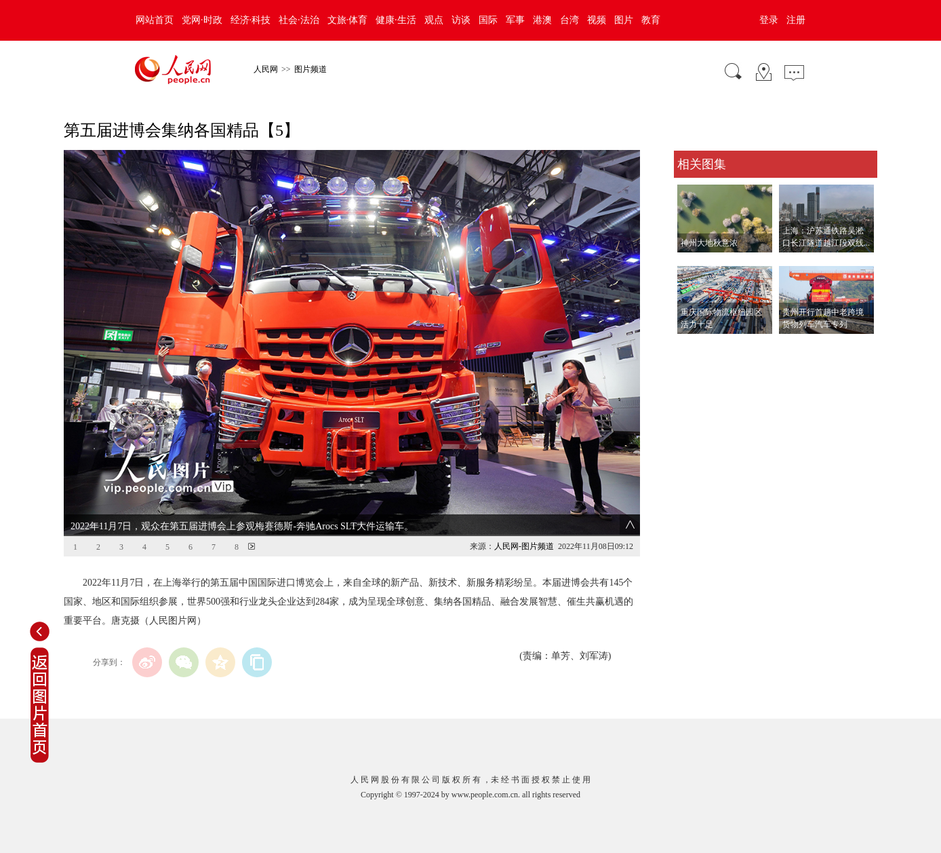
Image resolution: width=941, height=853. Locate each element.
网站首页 (155, 20)
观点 (433, 20)
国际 (488, 20)
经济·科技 (251, 20)
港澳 (542, 20)
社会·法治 (299, 20)
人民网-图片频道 (524, 546)
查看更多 (693, 348)
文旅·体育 (347, 20)
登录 (768, 20)
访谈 (461, 20)
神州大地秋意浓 (709, 243)
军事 (515, 20)
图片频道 (310, 69)
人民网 (266, 69)
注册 (795, 20)
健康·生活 (396, 20)
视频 (596, 20)
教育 (650, 20)
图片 (623, 20)
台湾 (569, 20)
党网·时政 (202, 20)
